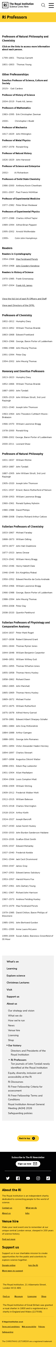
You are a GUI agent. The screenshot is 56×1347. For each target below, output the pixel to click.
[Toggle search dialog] (43, 5)
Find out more (8, 1239)
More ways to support (12, 1270)
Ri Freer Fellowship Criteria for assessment (25, 1088)
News (11, 1025)
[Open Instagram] (38, 1178)
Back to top (24, 1138)
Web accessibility (29, 1326)
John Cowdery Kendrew (27, 265)
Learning (12, 968)
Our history (14, 1045)
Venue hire (14, 1030)
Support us (13, 996)
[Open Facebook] (18, 1178)
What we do (15, 1015)
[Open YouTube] (28, 1178)
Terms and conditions (11, 1326)
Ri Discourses (15, 1082)
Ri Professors (18, 1060)
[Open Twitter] (8, 1178)
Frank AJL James (24, 285)
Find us (6, 1296)
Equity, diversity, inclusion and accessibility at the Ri (25, 1075)
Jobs (27, 1213)
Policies (41, 1326)
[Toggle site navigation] (51, 5)
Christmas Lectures (18, 982)
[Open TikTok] (48, 1178)
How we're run (16, 1020)
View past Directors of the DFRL (18, 305)
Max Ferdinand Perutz (27, 259)
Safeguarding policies (20, 1113)
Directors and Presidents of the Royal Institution (28, 1052)
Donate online (8, 1265)
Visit (9, 989)
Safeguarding (7, 1332)
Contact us (7, 1208)
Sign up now (24, 1163)
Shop (11, 1040)
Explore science (16, 975)
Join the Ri (33, 1265)
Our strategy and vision (21, 1010)
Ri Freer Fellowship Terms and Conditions (25, 1097)
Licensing (13, 1035)
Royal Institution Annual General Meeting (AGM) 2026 (26, 1106)
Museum (18, 1296)
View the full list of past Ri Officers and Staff (24, 298)
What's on (13, 961)
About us (12, 1003)
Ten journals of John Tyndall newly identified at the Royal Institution (30, 1065)
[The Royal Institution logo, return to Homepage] (19, 5)
